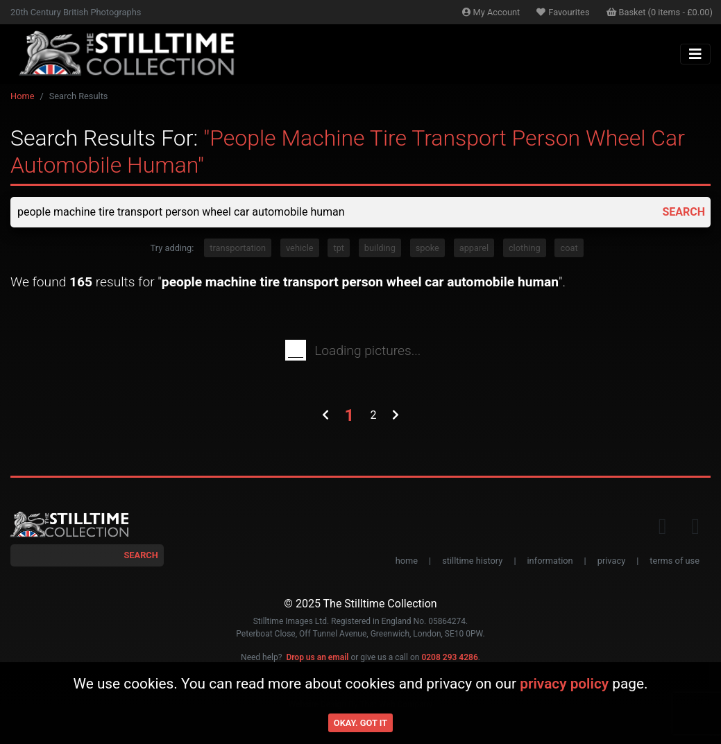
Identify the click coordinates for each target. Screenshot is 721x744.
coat (568, 248)
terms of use (674, 560)
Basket (660, 12)
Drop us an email (317, 657)
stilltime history (472, 560)
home (407, 560)
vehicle (300, 248)
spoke (427, 248)
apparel (474, 248)
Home (22, 96)
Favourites (562, 12)
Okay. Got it (360, 723)
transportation (238, 248)
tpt (338, 248)
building (380, 248)
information (550, 560)
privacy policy (564, 683)
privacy (611, 560)
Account (491, 12)
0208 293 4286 (449, 657)
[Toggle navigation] (695, 54)
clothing (525, 248)
